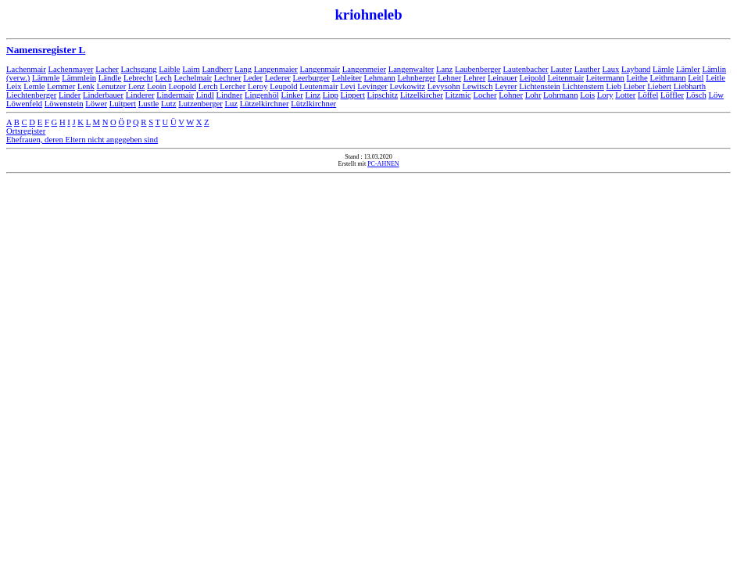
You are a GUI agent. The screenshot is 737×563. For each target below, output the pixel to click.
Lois (587, 95)
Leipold (533, 78)
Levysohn (444, 86)
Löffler (672, 95)
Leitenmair (565, 78)
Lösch (696, 95)
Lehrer (474, 78)
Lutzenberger (200, 103)
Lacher (107, 69)
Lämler (688, 69)
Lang (243, 69)
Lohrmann (560, 95)
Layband (635, 69)
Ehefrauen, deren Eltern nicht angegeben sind (82, 139)
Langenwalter (411, 69)
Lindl (205, 95)
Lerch (208, 86)
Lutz (169, 103)
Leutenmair (318, 86)
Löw (716, 95)
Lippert (353, 95)
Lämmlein (79, 78)
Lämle (663, 69)
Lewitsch (477, 86)
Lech (164, 78)
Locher (484, 95)
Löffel (648, 95)
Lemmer (61, 86)
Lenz (136, 86)
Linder (69, 95)
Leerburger (311, 78)
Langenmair (320, 69)
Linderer (140, 95)
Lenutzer (111, 86)
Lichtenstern (583, 86)
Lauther (587, 69)
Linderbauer (103, 95)
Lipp (330, 95)
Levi (348, 86)
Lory (605, 95)
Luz (231, 103)
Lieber (635, 86)
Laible (169, 69)
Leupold (284, 86)
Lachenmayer (71, 69)
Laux (610, 69)
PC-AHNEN (383, 163)
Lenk (86, 86)
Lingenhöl (262, 95)
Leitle (715, 78)
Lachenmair (26, 69)
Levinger (372, 86)
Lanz (444, 69)
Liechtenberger (31, 95)
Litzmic (458, 95)
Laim (191, 69)
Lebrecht (138, 78)
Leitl (695, 78)
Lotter (625, 95)
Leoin (156, 86)
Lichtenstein (539, 86)
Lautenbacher (526, 69)
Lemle (34, 86)
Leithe (637, 78)
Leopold (183, 86)
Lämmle (46, 78)
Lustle (148, 103)
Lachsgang (138, 69)
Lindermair (175, 95)
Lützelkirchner (264, 103)
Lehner (449, 78)
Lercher (232, 86)
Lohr (533, 95)
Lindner (229, 95)
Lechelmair (193, 78)
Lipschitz (383, 95)
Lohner (511, 95)
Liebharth (690, 86)
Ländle (110, 78)
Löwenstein (64, 103)
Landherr (217, 69)
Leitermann (605, 78)
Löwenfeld (24, 103)
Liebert (659, 86)
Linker (291, 95)
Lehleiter (346, 78)
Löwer (96, 103)
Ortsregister (25, 131)
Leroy (257, 86)
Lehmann (379, 78)
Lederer (278, 78)
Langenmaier (276, 69)
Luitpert (122, 103)
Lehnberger (416, 78)
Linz (313, 95)
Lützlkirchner (313, 103)
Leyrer (506, 86)
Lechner (227, 78)
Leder (253, 78)
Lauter (561, 69)
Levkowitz (407, 86)
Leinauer (502, 78)
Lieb (614, 86)
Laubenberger (478, 69)
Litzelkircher (421, 95)
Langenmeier (364, 69)
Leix (14, 86)
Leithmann (667, 78)
